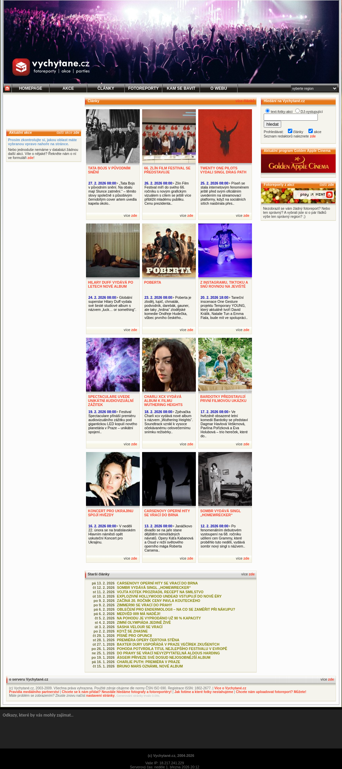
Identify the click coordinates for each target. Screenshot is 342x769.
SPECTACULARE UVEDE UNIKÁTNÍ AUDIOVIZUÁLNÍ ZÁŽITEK (110, 401)
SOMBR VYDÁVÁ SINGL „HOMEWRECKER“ (220, 513)
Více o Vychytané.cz (230, 688)
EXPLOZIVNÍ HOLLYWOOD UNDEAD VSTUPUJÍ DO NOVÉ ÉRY (169, 596)
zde (76, 132)
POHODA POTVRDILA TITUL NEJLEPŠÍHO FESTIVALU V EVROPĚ (172, 649)
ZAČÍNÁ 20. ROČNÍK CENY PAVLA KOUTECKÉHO (158, 601)
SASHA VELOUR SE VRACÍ (140, 627)
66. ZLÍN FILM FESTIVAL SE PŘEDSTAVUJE (167, 170)
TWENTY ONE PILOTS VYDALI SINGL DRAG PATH (223, 170)
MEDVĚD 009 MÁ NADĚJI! (139, 614)
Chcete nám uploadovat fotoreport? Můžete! (271, 692)
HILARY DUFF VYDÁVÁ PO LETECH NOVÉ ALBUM (110, 284)
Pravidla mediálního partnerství (34, 692)
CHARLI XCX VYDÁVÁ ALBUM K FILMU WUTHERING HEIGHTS (163, 401)
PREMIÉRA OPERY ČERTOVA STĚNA (148, 640)
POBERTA (152, 282)
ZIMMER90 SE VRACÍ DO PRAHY (144, 605)
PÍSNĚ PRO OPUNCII (134, 636)
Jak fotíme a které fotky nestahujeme (203, 692)
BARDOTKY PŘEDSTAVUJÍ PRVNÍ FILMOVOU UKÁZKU (223, 399)
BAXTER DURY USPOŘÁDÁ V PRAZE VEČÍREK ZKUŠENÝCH (168, 644)
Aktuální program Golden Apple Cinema (297, 151)
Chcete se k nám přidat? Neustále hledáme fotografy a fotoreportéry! (117, 692)
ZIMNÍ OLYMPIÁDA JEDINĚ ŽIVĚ (144, 622)
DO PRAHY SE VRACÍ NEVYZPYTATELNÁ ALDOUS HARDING (168, 653)
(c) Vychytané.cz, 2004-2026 (171, 756)
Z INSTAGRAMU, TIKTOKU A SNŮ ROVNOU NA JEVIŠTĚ (224, 284)
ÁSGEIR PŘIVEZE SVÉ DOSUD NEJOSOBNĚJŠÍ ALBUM (163, 657)
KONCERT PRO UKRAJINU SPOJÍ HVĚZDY (110, 513)
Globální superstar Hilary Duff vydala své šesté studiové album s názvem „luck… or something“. (112, 303)
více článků (245, 101)
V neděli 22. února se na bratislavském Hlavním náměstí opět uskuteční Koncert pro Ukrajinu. (111, 534)
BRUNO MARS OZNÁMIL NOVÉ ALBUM (150, 666)
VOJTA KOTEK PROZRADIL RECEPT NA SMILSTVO (160, 592)
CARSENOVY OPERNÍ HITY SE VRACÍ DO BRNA (167, 513)
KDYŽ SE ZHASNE (132, 631)
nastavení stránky (100, 695)
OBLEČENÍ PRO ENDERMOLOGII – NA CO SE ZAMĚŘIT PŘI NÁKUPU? (176, 609)
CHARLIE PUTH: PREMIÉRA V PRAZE (148, 662)
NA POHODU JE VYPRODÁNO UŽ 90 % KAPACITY (159, 618)
